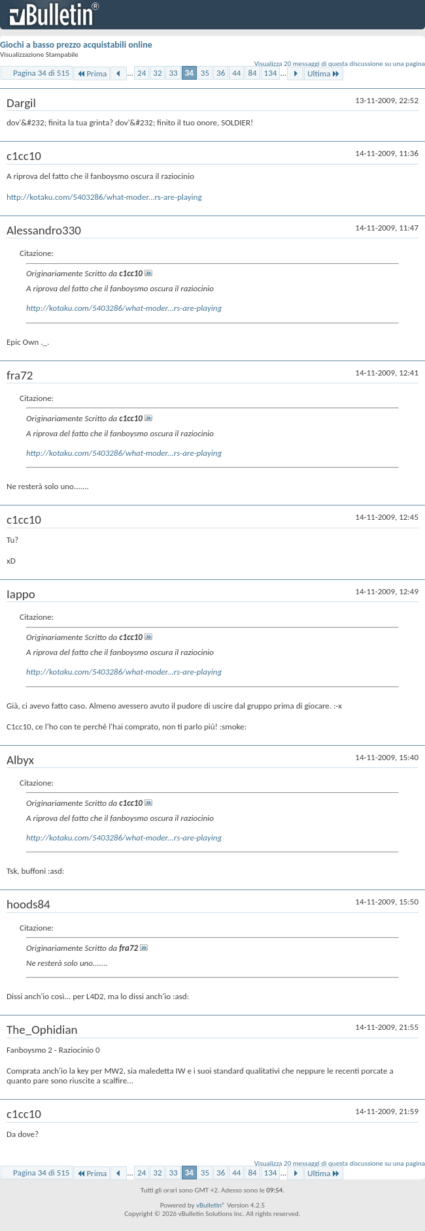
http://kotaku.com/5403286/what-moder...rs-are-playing (104, 197)
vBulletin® (211, 1205)
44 (236, 73)
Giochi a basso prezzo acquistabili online (76, 44)
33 (173, 73)
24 (141, 73)
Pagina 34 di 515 (41, 73)
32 (157, 73)
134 (270, 73)
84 (252, 73)
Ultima (323, 73)
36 (220, 73)
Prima (91, 73)
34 (189, 73)
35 (205, 73)
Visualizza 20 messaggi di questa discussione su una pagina (339, 63)
